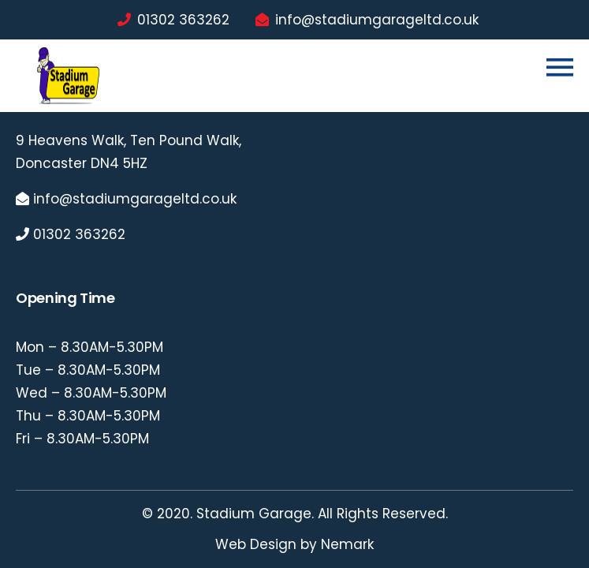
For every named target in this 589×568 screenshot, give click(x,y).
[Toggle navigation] (559, 67)
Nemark (347, 544)
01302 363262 (183, 19)
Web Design (255, 544)
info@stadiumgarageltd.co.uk (377, 19)
